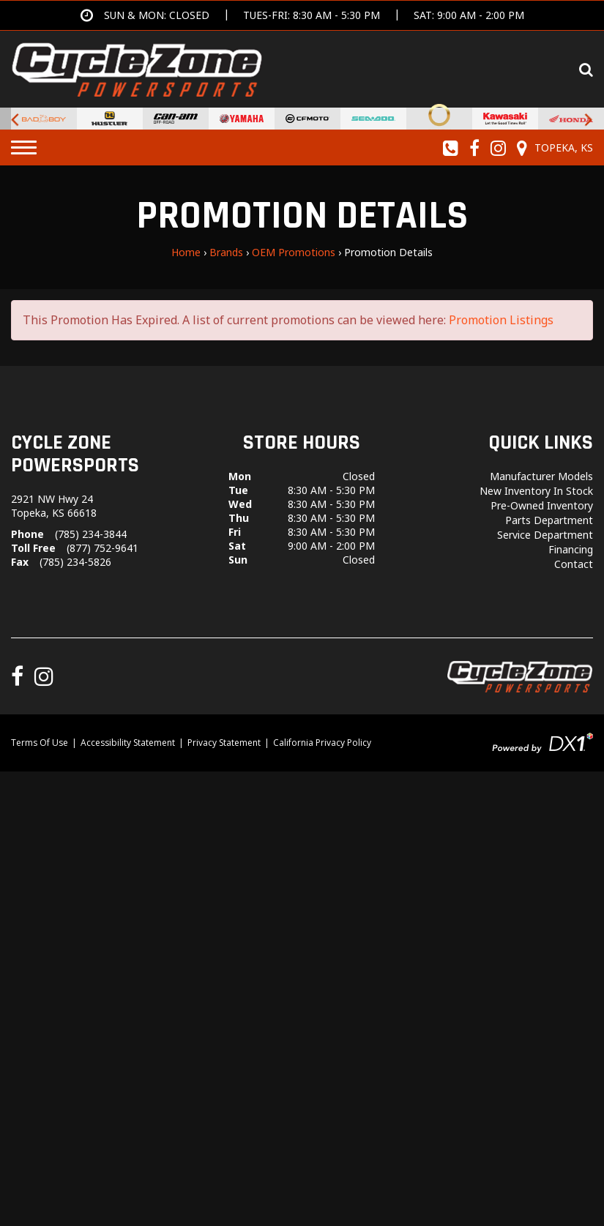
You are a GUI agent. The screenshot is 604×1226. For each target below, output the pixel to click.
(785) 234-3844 (91, 534)
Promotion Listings (501, 320)
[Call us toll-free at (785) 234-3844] (451, 148)
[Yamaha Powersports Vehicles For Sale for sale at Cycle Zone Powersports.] (242, 119)
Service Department (545, 535)
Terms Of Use (39, 742)
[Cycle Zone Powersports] (137, 68)
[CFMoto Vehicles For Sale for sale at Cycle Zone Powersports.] (307, 119)
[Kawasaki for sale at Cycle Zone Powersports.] (505, 119)
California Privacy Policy (322, 742)
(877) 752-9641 (102, 548)
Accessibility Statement (128, 742)
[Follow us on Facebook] (474, 148)
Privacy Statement (224, 742)
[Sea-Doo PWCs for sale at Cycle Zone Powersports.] (373, 119)
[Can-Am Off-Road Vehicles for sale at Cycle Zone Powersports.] (176, 119)
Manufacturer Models (541, 476)
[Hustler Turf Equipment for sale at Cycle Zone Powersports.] (110, 119)
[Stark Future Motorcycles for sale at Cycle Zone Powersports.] (439, 119)
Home (186, 252)
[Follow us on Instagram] (498, 148)
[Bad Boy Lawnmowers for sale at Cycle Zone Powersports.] (44, 119)
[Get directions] (302, 15)
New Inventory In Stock (536, 491)
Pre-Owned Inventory (542, 505)
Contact (573, 564)
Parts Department (549, 520)
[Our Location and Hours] (553, 148)
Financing (570, 549)
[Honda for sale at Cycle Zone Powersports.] (571, 119)
